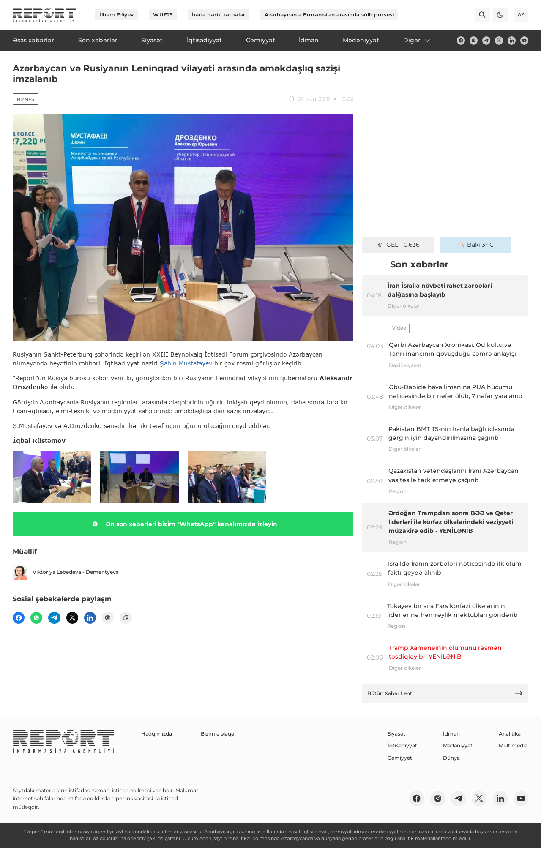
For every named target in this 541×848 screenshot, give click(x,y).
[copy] (125, 618)
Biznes (25, 99)
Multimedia (513, 745)
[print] (108, 618)
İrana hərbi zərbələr (218, 14)
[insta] (474, 40)
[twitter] (499, 40)
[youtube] (524, 40)
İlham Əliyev (116, 14)
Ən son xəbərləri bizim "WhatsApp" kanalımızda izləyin (183, 524)
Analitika (510, 734)
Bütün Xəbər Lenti (445, 693)
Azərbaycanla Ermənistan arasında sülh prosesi (329, 14)
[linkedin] (512, 40)
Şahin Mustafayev (186, 363)
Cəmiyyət (400, 758)
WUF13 (162, 14)
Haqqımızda (156, 734)
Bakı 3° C (475, 244)
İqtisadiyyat (402, 745)
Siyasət (396, 734)
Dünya (451, 758)
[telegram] (486, 40)
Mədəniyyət (458, 745)
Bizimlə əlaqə (217, 734)
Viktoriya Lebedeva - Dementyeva (66, 572)
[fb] (461, 40)
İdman (451, 734)
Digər (417, 40)
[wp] (36, 618)
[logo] (45, 15)
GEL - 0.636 (398, 244)
